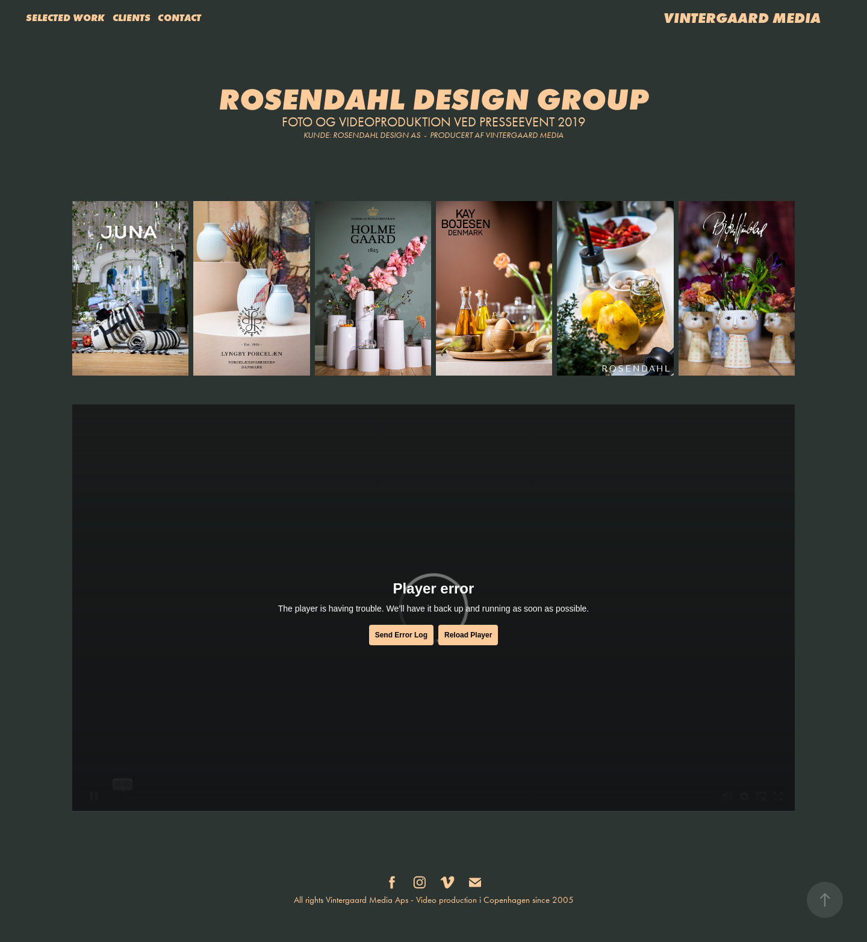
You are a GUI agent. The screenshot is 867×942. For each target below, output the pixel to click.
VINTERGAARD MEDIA (742, 17)
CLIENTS (132, 17)
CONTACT (179, 17)
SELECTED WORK (65, 17)
